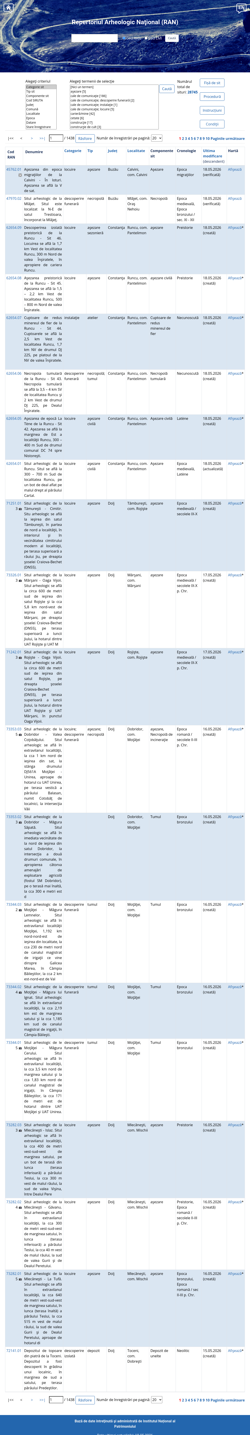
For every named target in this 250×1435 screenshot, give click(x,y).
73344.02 (14, 986)
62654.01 (14, 463)
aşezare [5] (114, 91)
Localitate (41, 113)
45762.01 (14, 169)
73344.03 (14, 904)
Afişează (235, 169)
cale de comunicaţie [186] (114, 96)
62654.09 (14, 227)
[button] (241, 8)
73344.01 (14, 1042)
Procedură (212, 96)
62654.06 (14, 373)
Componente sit (41, 96)
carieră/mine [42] (114, 113)
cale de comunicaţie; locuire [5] (114, 109)
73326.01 (14, 575)
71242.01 (14, 652)
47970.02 (14, 198)
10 (208, 138)
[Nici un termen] (114, 87)
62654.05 (14, 418)
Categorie (72, 150)
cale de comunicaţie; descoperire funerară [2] (114, 100)
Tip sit (41, 91)
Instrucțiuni (212, 110)
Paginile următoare (228, 138)
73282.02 (14, 1201)
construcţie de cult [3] (114, 127)
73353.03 (14, 729)
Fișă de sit (212, 82)
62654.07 (14, 317)
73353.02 (14, 816)
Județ (41, 105)
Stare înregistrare (41, 127)
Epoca (41, 118)
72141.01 (14, 1350)
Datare (41, 122)
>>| (43, 138)
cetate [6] (114, 118)
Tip (90, 150)
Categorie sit (41, 87)
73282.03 (14, 1124)
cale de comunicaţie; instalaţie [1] (114, 105)
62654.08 (14, 278)
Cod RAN (132, 38)
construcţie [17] (114, 122)
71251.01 (14, 503)
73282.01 (14, 1273)
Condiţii (212, 124)
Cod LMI (153, 38)
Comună (41, 109)
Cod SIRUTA (41, 100)
